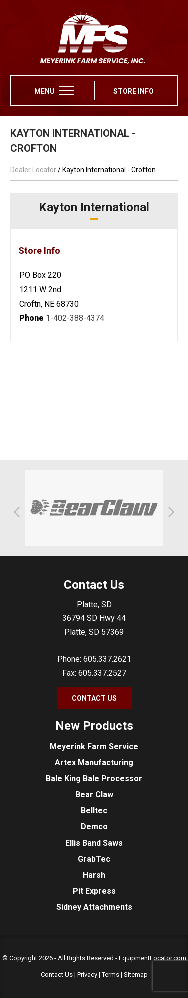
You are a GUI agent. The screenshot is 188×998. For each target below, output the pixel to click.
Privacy (87, 974)
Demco (94, 826)
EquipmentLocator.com (152, 958)
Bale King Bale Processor (94, 778)
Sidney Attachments (94, 907)
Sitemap (136, 974)
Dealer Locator (33, 169)
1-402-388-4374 (75, 318)
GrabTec (94, 859)
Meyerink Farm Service (94, 746)
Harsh (94, 875)
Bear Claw (94, 794)
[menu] (66, 90)
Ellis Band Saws (94, 843)
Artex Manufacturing (94, 762)
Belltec (94, 810)
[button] (19, 512)
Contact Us (94, 698)
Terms (110, 974)
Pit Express (94, 891)
